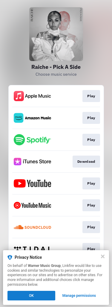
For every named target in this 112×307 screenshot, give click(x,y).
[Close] (103, 256)
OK (31, 296)
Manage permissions (79, 296)
